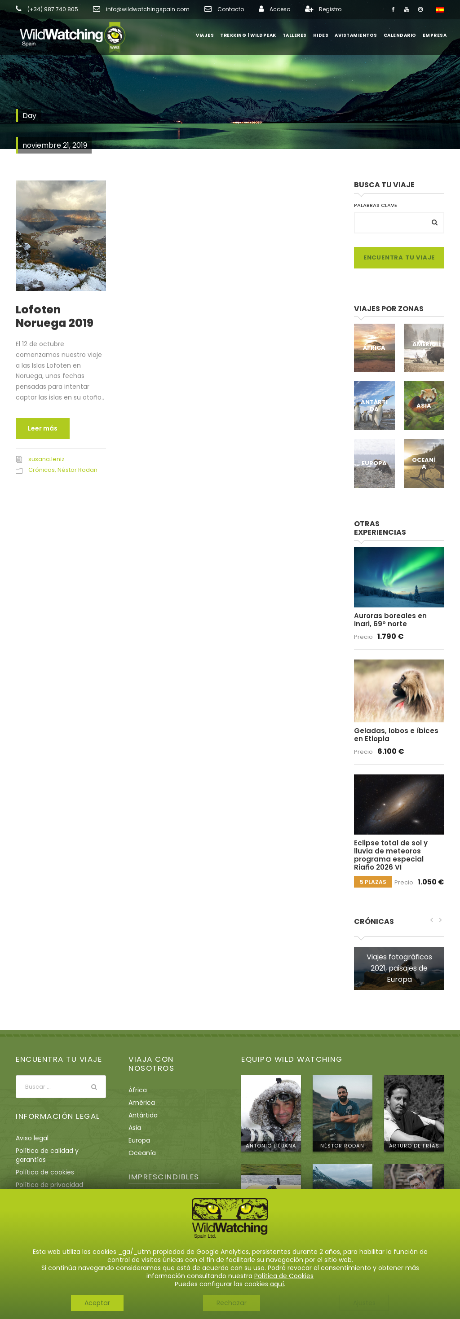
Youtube (51, 1230)
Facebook (25, 1230)
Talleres (302, 35)
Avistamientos (360, 35)
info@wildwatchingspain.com (144, 9)
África (374, 347)
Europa (374, 463)
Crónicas (41, 470)
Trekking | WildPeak (258, 35)
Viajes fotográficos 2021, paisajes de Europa (399, 951)
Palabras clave (375, 205)
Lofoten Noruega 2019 (54, 316)
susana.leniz (46, 459)
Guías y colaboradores (164, 1232)
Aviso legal (32, 1121)
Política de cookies (45, 1155)
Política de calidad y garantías (47, 1139)
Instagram (78, 1230)
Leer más (42, 428)
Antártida (374, 405)
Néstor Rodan (76, 470)
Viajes (217, 35)
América (424, 347)
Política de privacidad (50, 1168)
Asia (424, 405)
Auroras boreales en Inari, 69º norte (398, 611)
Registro (323, 9)
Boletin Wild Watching (162, 1244)
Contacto (225, 9)
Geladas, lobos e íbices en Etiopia (398, 725)
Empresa (435, 35)
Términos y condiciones (53, 1180)
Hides (327, 35)
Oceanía (424, 463)
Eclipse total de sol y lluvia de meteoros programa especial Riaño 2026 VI (398, 842)
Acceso (273, 9)
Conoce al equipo (416, 1243)
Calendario (402, 35)
